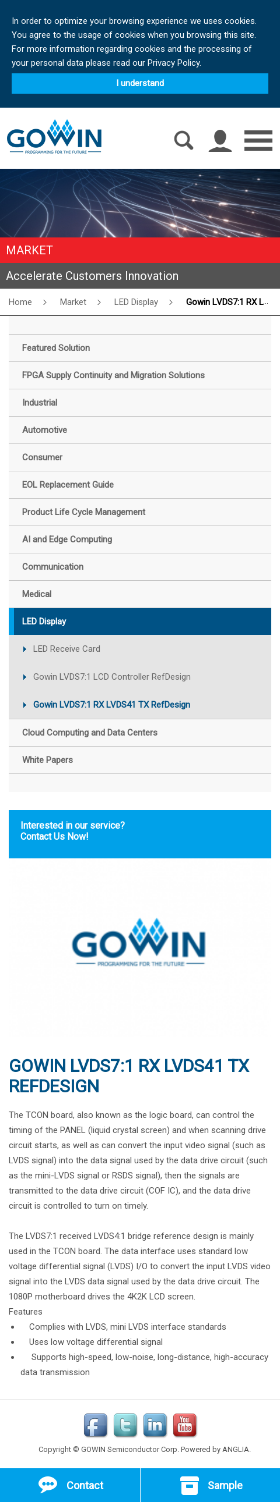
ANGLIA (235, 1449)
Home (20, 302)
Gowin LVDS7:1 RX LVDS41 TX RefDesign (111, 704)
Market (73, 302)
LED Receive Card (66, 649)
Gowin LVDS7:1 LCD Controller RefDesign (112, 677)
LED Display (136, 302)
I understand (140, 83)
